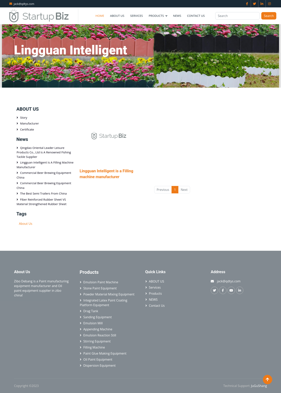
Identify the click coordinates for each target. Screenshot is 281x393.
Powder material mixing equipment (108, 294)
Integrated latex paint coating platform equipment (103, 302)
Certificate (27, 129)
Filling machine (94, 347)
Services (136, 16)
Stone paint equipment (100, 288)
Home (99, 16)
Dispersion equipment (99, 365)
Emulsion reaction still (99, 335)
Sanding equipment (97, 317)
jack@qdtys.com (24, 4)
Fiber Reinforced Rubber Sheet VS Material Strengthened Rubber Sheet (42, 201)
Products (156, 16)
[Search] (237, 16)
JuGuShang (259, 386)
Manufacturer (29, 123)
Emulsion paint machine (100, 282)
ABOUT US (117, 16)
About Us (25, 223)
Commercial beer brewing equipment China (44, 175)
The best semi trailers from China (43, 193)
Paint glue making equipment (104, 353)
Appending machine (97, 329)
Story (23, 117)
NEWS (177, 16)
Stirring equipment (97, 341)
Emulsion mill (93, 323)
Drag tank (90, 311)
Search (269, 16)
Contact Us (196, 16)
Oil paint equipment (97, 359)
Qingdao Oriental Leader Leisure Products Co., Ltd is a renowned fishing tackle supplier (44, 152)
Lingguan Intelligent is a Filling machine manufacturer (45, 164)
